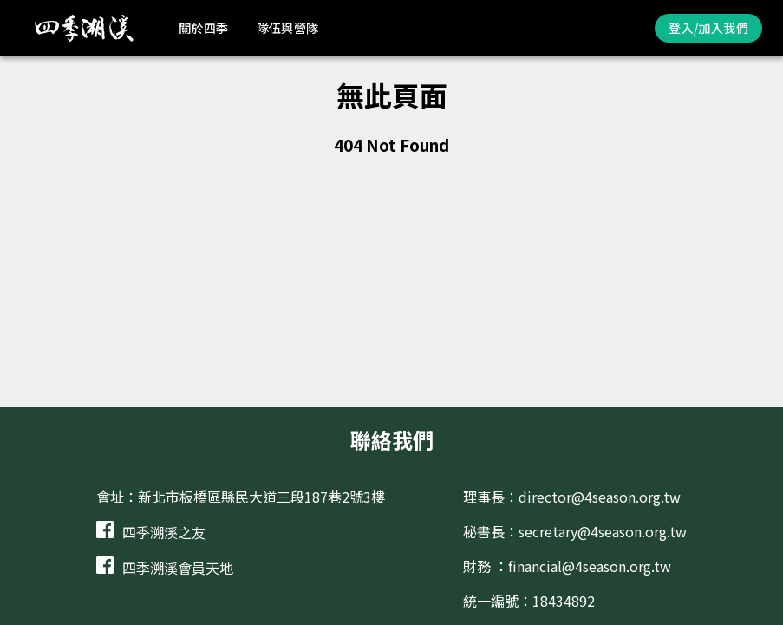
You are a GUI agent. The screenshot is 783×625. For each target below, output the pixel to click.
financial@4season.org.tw (589, 566)
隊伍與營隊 (288, 27)
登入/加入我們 (708, 27)
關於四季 (204, 27)
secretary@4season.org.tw (603, 531)
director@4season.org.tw (600, 496)
